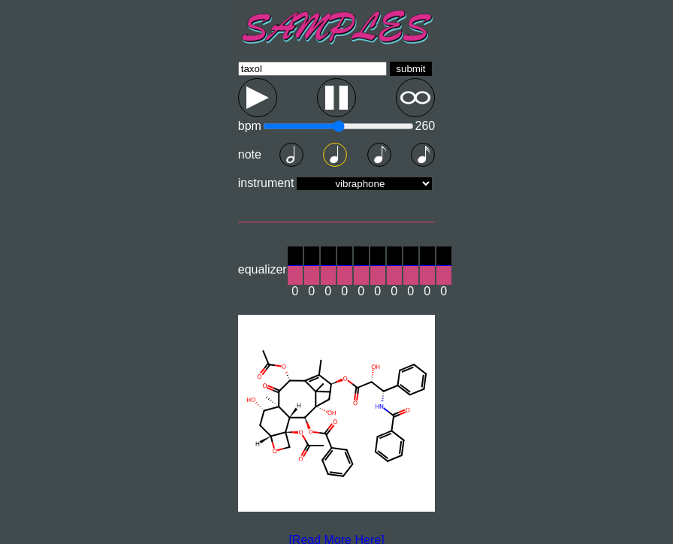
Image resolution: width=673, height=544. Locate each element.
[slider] (295, 265)
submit (410, 68)
